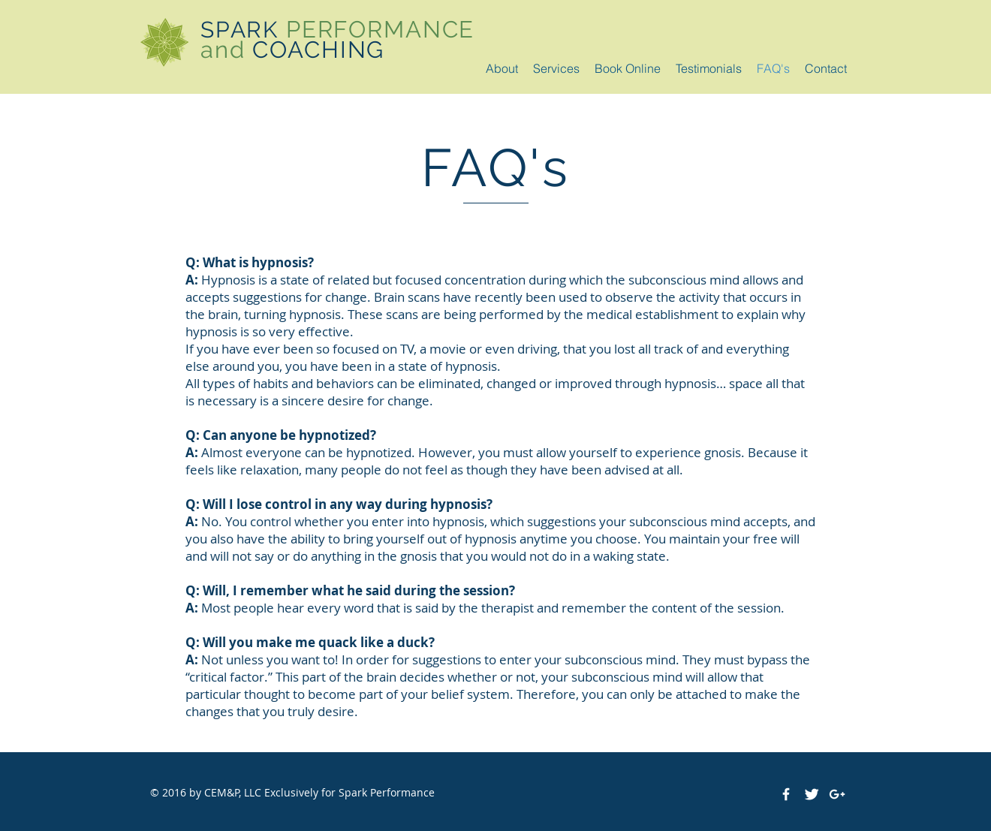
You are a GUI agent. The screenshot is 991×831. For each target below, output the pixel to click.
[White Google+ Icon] (837, 794)
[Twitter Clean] (811, 794)
